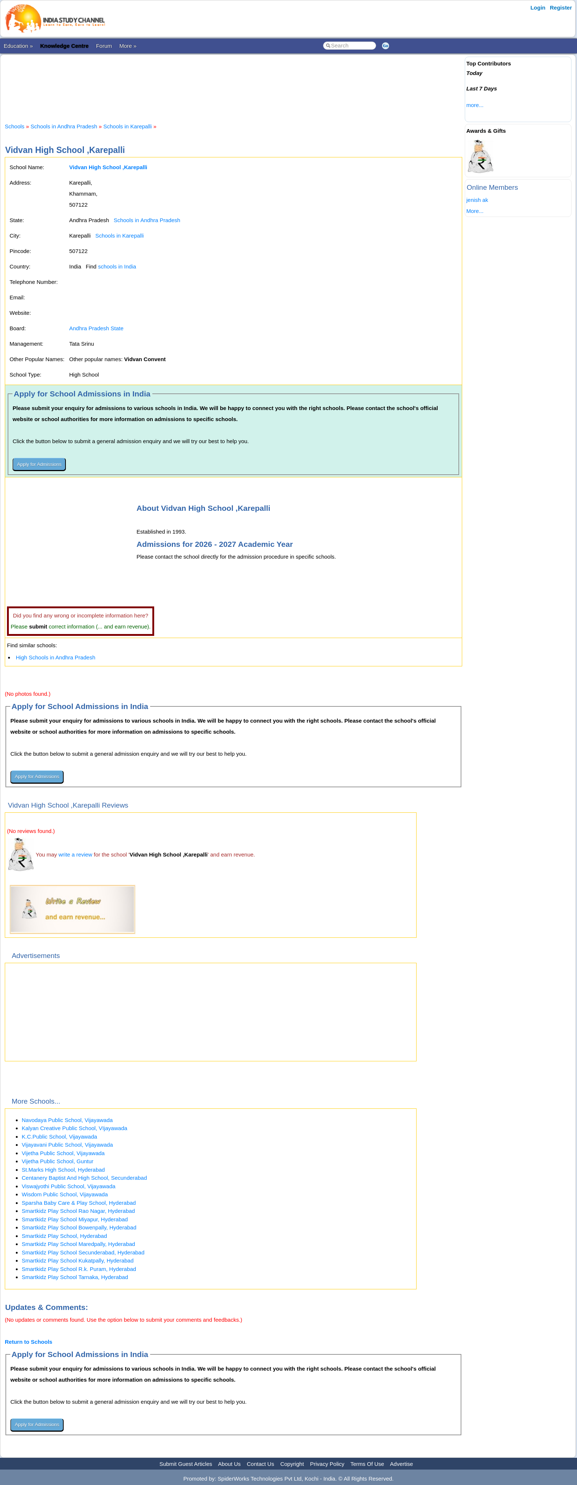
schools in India (117, 266)
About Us (229, 1464)
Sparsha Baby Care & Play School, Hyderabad (79, 1203)
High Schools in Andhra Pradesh (55, 657)
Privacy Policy (327, 1464)
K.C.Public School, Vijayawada (59, 1136)
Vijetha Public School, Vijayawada (63, 1153)
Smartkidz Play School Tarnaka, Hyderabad (75, 1277)
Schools (14, 126)
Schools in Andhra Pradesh (64, 126)
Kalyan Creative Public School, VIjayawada (74, 1128)
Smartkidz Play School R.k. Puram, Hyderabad (79, 1269)
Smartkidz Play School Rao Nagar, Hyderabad (78, 1211)
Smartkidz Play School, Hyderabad (64, 1236)
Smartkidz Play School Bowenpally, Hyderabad (79, 1227)
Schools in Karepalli (127, 126)
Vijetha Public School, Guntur (57, 1161)
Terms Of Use (367, 1464)
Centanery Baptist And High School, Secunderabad (84, 1178)
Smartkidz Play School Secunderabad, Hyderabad (83, 1252)
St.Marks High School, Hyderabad (63, 1170)
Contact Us (260, 1464)
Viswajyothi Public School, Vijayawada (69, 1186)
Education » (18, 46)
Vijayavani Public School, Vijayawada (67, 1145)
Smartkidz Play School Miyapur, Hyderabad (75, 1219)
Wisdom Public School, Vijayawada (65, 1194)
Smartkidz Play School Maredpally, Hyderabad (78, 1244)
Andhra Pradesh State (96, 328)
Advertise (401, 1464)
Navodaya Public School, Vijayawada (67, 1120)
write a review (75, 854)
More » (128, 46)
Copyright (292, 1464)
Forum (104, 46)
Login (537, 7)
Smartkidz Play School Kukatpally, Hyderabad (78, 1260)
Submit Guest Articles (185, 1464)
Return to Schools (28, 1342)
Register (561, 7)
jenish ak (477, 200)
